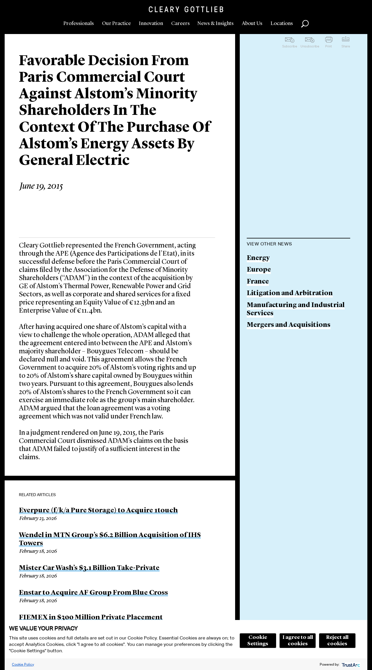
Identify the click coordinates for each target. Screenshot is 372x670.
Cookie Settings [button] (257, 640)
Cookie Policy (23, 664)
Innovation (151, 23)
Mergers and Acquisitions (288, 325)
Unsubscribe (310, 46)
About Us (252, 23)
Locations (282, 23)
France (258, 282)
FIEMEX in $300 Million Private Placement (91, 617)
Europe (259, 270)
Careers (180, 23)
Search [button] (305, 24)
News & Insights (215, 23)
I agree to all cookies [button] (297, 640)
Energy (258, 258)
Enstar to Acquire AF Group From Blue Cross (93, 592)
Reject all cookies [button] (337, 640)
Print (328, 46)
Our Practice (116, 23)
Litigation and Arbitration (290, 293)
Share (345, 46)
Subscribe (289, 46)
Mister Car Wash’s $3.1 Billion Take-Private (89, 568)
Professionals (78, 23)
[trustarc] (350, 664)
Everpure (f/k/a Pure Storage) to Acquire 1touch (98, 510)
